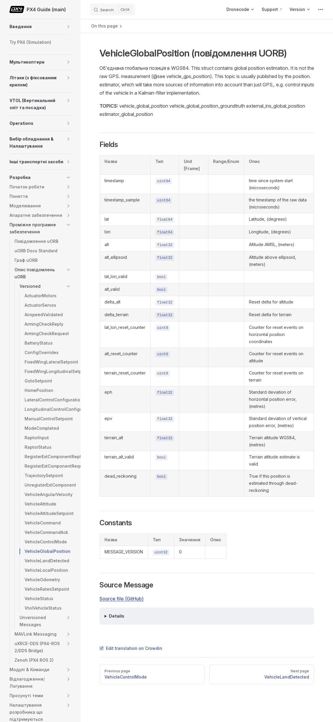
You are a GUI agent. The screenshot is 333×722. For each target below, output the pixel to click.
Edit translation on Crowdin (130, 648)
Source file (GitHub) (121, 599)
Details (116, 615)
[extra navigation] (320, 9)
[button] (68, 26)
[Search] (112, 9)
